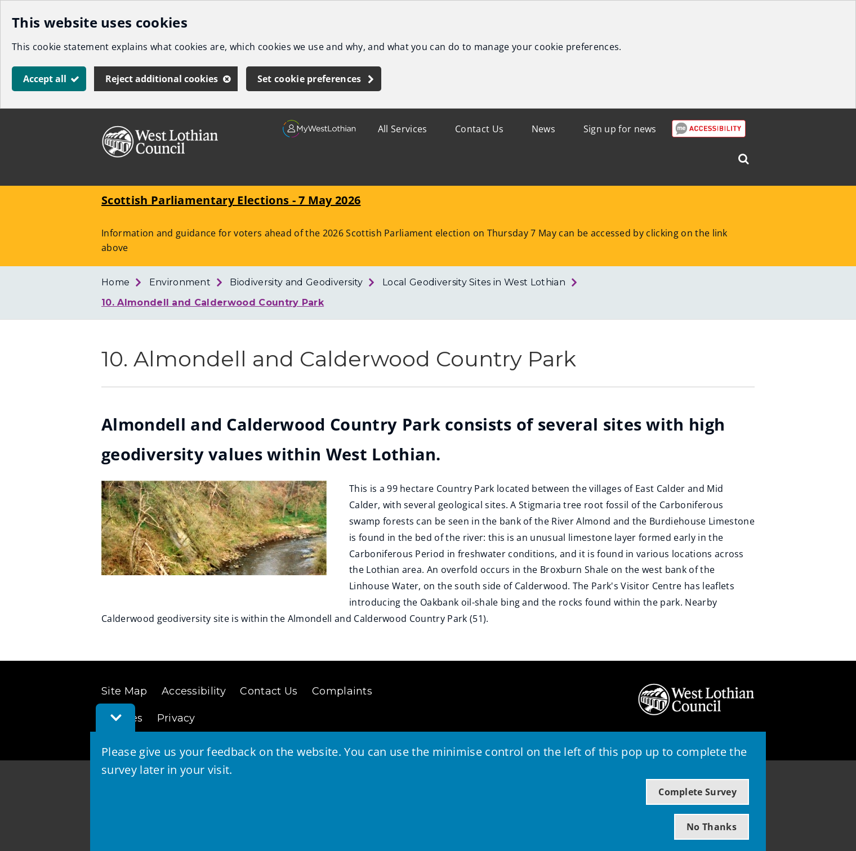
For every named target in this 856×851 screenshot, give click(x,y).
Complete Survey (697, 792)
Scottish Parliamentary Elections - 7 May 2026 (230, 200)
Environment (180, 282)
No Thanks (711, 827)
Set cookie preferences (309, 79)
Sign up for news (620, 129)
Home (115, 282)
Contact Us (479, 129)
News (543, 129)
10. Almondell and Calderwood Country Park (212, 302)
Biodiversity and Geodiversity (296, 282)
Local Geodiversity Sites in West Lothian (473, 282)
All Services (402, 129)
